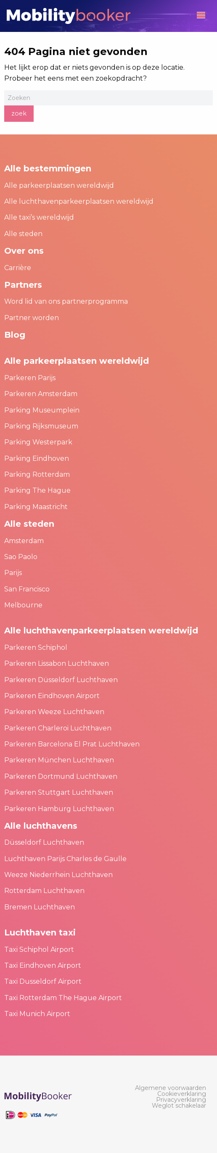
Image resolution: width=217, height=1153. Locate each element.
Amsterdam (24, 541)
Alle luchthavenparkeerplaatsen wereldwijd (78, 201)
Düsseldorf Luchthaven (44, 842)
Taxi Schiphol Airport (39, 949)
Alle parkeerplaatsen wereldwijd (59, 185)
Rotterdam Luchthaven (44, 891)
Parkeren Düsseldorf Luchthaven (61, 680)
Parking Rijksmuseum (41, 426)
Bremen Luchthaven (39, 907)
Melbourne (23, 605)
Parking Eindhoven (36, 458)
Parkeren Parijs (30, 378)
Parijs (13, 573)
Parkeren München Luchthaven (59, 760)
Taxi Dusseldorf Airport (43, 981)
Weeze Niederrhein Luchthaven (58, 875)
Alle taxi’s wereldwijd (39, 217)
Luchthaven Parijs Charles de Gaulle (65, 859)
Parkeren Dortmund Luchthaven (60, 776)
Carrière (17, 268)
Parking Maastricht (36, 507)
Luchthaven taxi (40, 932)
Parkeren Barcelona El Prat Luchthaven (72, 744)
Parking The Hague (37, 490)
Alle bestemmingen (47, 168)
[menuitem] (170, 1088)
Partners (23, 285)
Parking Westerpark (38, 442)
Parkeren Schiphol (35, 647)
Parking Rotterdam (37, 474)
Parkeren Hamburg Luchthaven (59, 809)
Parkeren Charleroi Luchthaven (57, 728)
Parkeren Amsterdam (40, 394)
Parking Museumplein (41, 410)
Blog (14, 335)
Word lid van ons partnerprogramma (66, 301)
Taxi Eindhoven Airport (42, 965)
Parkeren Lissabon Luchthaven (56, 663)
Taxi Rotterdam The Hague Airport (63, 998)
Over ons (24, 251)
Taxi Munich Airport (37, 1014)
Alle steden (23, 234)
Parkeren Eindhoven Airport (52, 696)
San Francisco (27, 589)
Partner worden (31, 318)
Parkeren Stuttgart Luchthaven (58, 792)
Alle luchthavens (40, 826)
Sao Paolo (20, 557)
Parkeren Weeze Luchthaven (54, 712)
